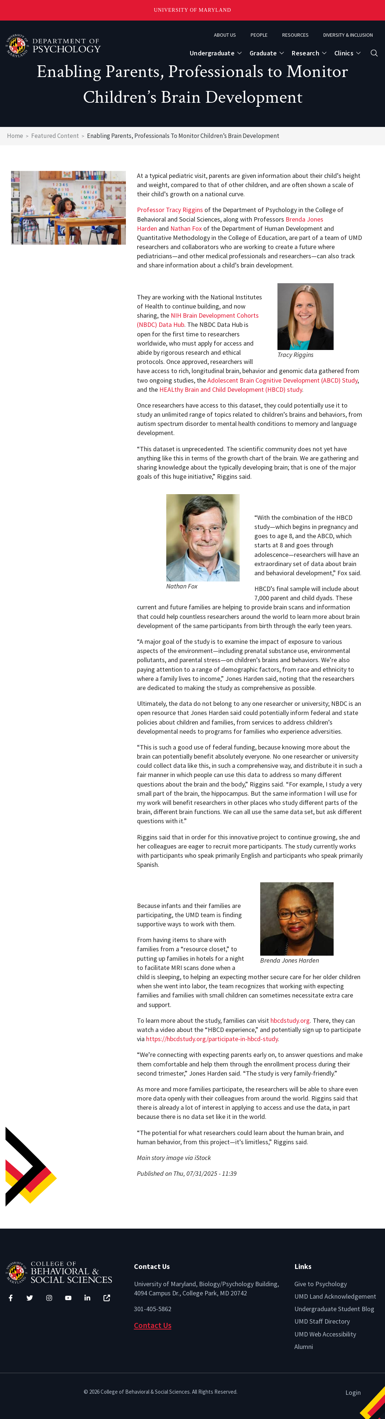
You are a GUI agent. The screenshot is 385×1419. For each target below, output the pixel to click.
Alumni (303, 1346)
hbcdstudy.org (290, 1020)
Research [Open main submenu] (305, 53)
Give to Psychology (320, 1284)
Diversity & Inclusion (348, 35)
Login (353, 1392)
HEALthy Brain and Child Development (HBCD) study (230, 389)
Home (15, 136)
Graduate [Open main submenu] (263, 53)
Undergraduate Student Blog (334, 1309)
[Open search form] (374, 53)
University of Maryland (192, 10)
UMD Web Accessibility (325, 1334)
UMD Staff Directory (322, 1321)
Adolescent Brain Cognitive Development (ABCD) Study (282, 380)
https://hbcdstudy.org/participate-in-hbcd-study (212, 1039)
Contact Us (152, 1325)
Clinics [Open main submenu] (343, 53)
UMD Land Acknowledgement (335, 1296)
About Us (225, 35)
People (259, 35)
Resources (295, 35)
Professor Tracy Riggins (170, 209)
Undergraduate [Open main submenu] (212, 53)
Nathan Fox (186, 228)
